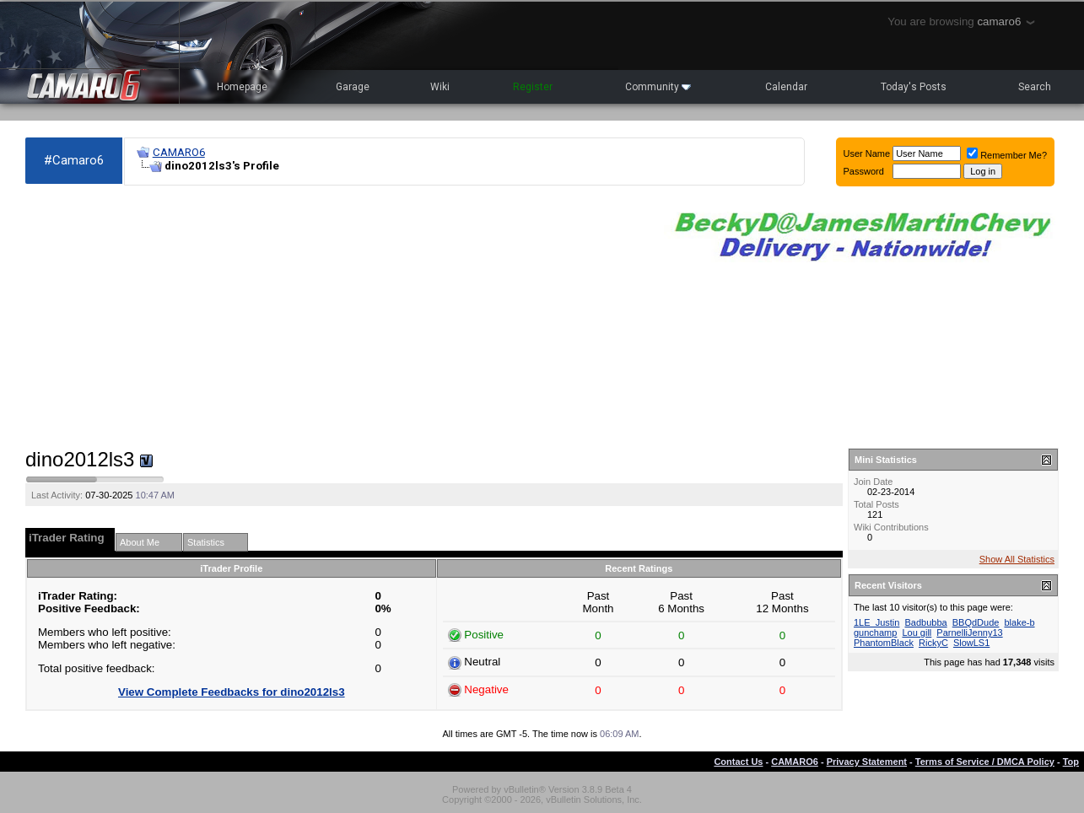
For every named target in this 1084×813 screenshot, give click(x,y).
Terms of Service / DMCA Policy (984, 761)
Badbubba (926, 622)
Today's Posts (913, 87)
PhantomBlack (884, 643)
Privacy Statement (867, 761)
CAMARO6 (179, 152)
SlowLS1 (971, 643)
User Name (867, 153)
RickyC (933, 643)
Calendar (786, 87)
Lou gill (916, 632)
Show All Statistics (1016, 559)
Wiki (440, 87)
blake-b (1019, 622)
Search (1034, 87)
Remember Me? (1007, 155)
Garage (352, 87)
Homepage (242, 87)
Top (1071, 761)
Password (864, 171)
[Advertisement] (336, 317)
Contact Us (738, 761)
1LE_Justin (876, 622)
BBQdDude (976, 622)
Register (533, 87)
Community (658, 87)
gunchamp (875, 632)
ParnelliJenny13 (969, 632)
